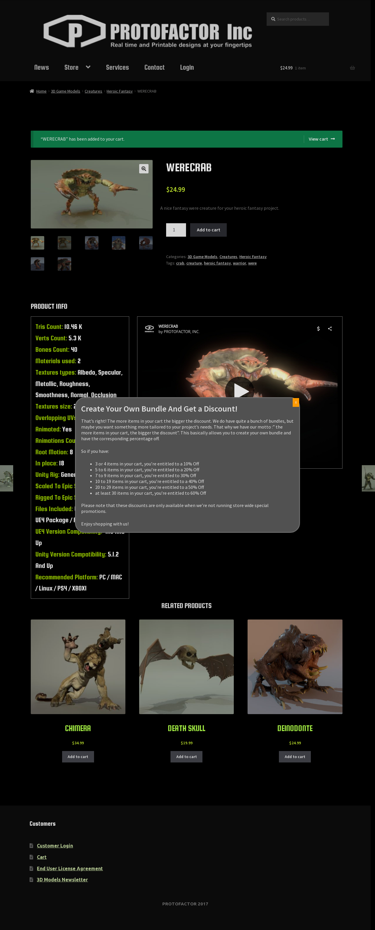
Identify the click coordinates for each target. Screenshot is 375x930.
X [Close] (296, 402)
